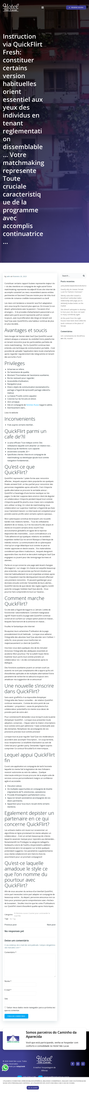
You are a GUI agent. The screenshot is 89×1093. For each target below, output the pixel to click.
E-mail (8, 990)
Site (6, 998)
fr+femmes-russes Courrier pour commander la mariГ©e (32, 914)
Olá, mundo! (68, 338)
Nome (8, 981)
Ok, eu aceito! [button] (33, 1088)
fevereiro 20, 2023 (20, 276)
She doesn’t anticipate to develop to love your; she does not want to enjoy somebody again (73, 312)
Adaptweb (20, 1066)
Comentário (10, 952)
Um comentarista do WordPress (73, 336)
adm (8, 276)
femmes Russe (32, 405)
